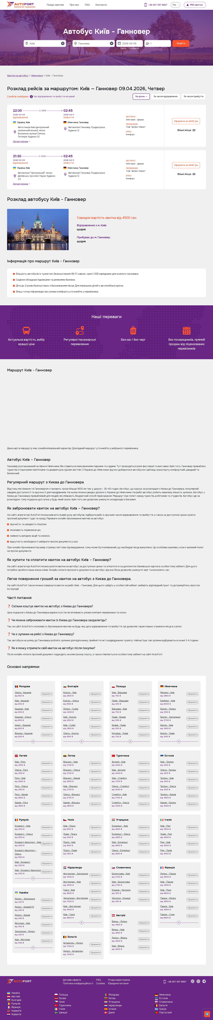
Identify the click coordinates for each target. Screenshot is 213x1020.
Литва (112, 998)
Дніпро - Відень (119, 937)
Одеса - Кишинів (23, 692)
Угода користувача (119, 979)
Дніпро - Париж (168, 873)
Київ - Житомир (22, 939)
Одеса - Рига (21, 770)
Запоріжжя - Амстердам (75, 898)
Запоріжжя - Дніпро (25, 931)
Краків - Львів (119, 725)
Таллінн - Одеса (168, 786)
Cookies (100, 983)
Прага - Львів (70, 850)
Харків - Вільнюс (71, 802)
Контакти (101, 4)
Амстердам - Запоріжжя (75, 873)
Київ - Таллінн (167, 762)
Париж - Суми (167, 914)
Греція (162, 1009)
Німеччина (37, 75)
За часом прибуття (193, 96)
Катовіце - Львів (120, 733)
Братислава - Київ (121, 873)
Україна (15, 992)
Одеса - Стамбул (120, 786)
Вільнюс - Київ (70, 762)
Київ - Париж (166, 882)
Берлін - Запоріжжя (170, 717)
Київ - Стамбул (119, 778)
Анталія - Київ (118, 762)
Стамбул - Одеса (120, 802)
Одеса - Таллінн (168, 770)
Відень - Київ (118, 929)
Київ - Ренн (165, 890)
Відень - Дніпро (119, 921)
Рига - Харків (21, 794)
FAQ (87, 4)
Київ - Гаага (69, 914)
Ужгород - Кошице (121, 898)
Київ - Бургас (69, 717)
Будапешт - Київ (120, 826)
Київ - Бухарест (22, 862)
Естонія (163, 998)
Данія (112, 1012)
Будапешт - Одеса (121, 834)
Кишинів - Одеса (23, 717)
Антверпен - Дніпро (73, 943)
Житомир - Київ (22, 923)
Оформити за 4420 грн (186, 121)
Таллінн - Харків (168, 794)
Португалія (165, 1012)
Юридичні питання (118, 983)
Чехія (62, 1001)
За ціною (141, 96)
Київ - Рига (20, 762)
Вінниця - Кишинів (24, 733)
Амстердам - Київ (72, 882)
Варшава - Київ (119, 709)
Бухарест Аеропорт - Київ (28, 842)
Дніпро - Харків (22, 915)
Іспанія (112, 1009)
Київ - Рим (165, 826)
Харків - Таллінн (168, 802)
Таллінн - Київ (167, 778)
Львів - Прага (70, 834)
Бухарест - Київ (22, 826)
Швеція (63, 1012)
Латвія (62, 998)
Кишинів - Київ (22, 709)
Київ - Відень (118, 946)
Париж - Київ (166, 906)
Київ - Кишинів (22, 700)
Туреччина (65, 1005)
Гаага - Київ (69, 890)
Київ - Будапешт (120, 842)
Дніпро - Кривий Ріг (24, 907)
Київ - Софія (69, 725)
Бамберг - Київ (167, 700)
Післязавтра (134, 48)
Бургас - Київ (69, 692)
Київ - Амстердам (72, 906)
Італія (62, 1009)
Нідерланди (115, 1005)
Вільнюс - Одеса (71, 770)
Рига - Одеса (21, 786)
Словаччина (166, 1001)
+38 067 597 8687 (158, 5)
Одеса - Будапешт (121, 850)
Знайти (181, 43)
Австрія (15, 996)
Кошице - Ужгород (121, 890)
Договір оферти (72, 979)
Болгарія (16, 1000)
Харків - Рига (21, 802)
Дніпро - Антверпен (73, 951)
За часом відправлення (166, 96)
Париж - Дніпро (168, 898)
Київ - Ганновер (54, 75)
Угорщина (114, 1001)
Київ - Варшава (119, 692)
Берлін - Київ (166, 725)
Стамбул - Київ (119, 794)
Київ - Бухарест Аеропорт (28, 870)
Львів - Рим (166, 834)
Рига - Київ (20, 778)
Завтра (123, 48)
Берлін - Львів (167, 733)
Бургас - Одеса (71, 700)
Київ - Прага (69, 826)
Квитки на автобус (17, 75)
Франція (15, 1007)
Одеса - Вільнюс (71, 794)
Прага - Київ (69, 842)
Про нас (74, 4)
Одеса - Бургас (71, 733)
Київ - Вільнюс (70, 786)
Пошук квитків (55, 4)
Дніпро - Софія (70, 709)
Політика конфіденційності (78, 983)
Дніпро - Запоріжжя (25, 898)
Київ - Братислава (121, 882)
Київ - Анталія (118, 770)
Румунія (15, 1003)
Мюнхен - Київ (167, 692)
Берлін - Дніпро (168, 709)
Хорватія (16, 1014)
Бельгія (163, 1005)
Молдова (114, 994)
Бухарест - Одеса (24, 834)
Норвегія (16, 1010)
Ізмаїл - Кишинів (23, 725)
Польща (63, 994)
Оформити (47, 694)
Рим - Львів (166, 850)
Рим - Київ (165, 842)
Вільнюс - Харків (71, 778)
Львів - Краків (119, 717)
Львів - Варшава (120, 700)
